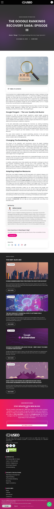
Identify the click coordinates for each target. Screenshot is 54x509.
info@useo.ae (35, 414)
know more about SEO (20, 197)
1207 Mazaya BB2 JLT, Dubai (13, 459)
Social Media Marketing (12, 479)
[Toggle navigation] (2, 2)
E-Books (8, 492)
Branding (8, 481)
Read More (11, 290)
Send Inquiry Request (11, 465)
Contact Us (12, 235)
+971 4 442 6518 (18, 414)
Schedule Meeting (10, 467)
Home (11, 35)
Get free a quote (27, 425)
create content (25, 180)
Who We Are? (9, 494)
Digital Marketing (10, 477)
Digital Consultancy (11, 483)
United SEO (16, 199)
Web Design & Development (13, 474)
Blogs (15, 35)
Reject (16, 506)
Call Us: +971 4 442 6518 (12, 461)
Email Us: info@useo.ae (12, 463)
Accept (7, 506)
